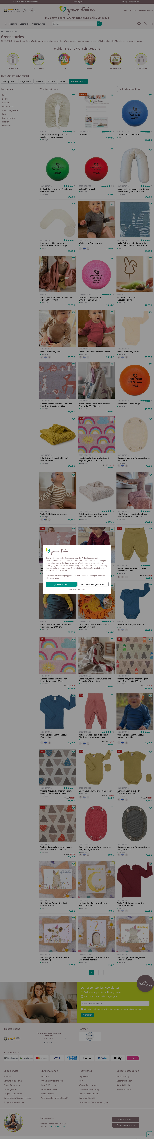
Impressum (82, 590)
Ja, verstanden (61, 584)
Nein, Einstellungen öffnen (93, 584)
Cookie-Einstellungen (89, 575)
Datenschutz (72, 590)
